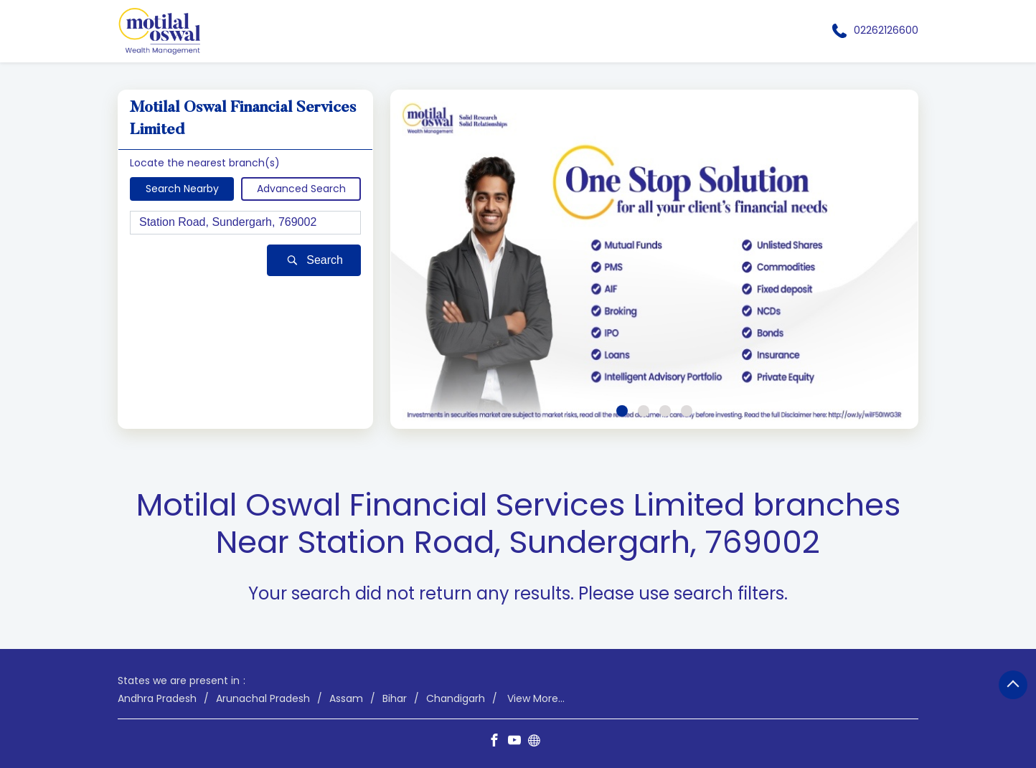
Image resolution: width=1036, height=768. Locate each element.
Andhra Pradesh (157, 698)
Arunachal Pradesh (263, 698)
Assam (346, 698)
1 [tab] (622, 411)
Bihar (394, 698)
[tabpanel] (654, 259)
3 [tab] (665, 411)
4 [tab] (686, 411)
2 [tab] (643, 411)
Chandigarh (455, 698)
